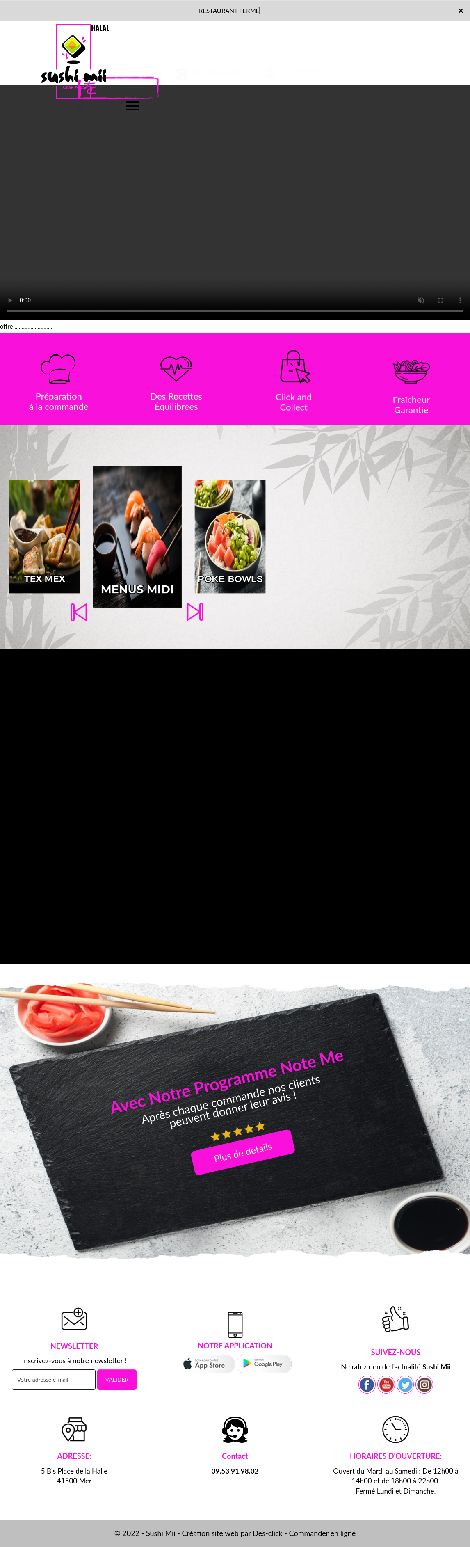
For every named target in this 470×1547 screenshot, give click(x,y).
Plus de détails (243, 1152)
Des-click (267, 1533)
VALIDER (117, 1379)
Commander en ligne (322, 1533)
